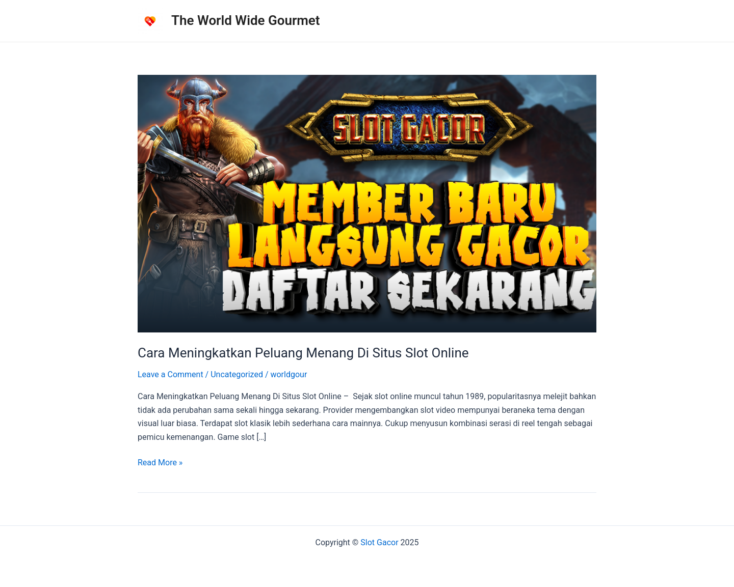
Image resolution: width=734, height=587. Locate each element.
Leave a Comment (170, 374)
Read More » (160, 462)
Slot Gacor (379, 542)
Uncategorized (237, 374)
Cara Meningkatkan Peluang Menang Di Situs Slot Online (303, 352)
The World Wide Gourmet (245, 20)
